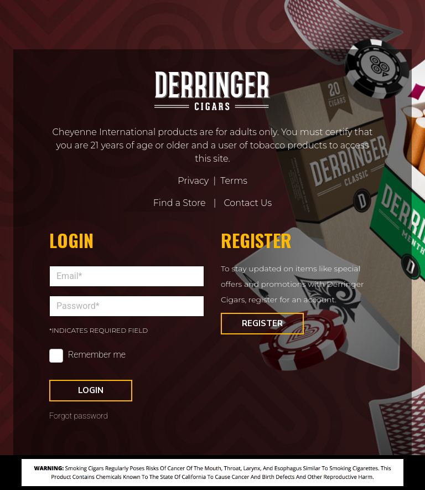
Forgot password (78, 416)
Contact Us (248, 203)
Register (262, 323)
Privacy (193, 181)
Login (90, 390)
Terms (233, 181)
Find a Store (179, 203)
